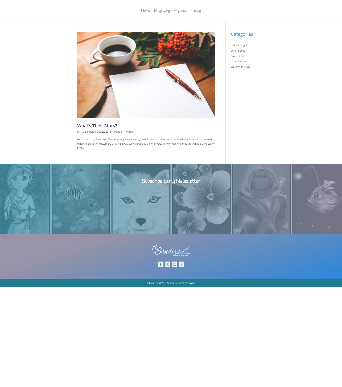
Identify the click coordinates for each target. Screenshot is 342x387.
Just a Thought (239, 45)
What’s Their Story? (97, 126)
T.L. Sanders (87, 131)
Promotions (237, 56)
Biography (162, 10)
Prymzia (180, 10)
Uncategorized (239, 61)
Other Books (238, 50)
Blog (197, 10)
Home (145, 10)
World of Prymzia (123, 131)
